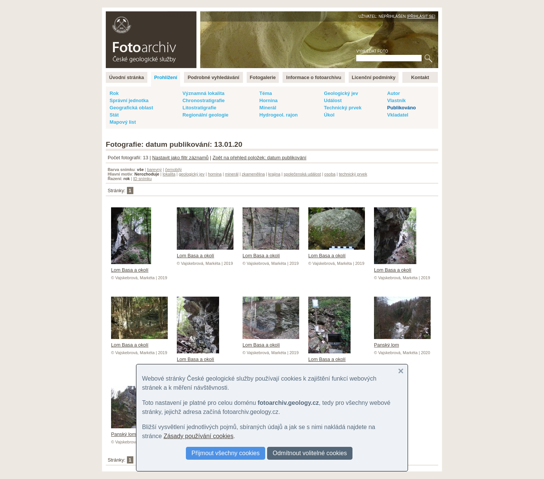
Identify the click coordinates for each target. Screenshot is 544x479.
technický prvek (353, 174)
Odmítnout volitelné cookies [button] (310, 453)
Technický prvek (342, 107)
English (187, 15)
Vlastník (396, 100)
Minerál (267, 107)
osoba (329, 174)
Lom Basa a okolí (131, 267)
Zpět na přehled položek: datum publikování (259, 157)
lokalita (168, 174)
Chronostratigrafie (203, 100)
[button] (401, 371)
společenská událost (302, 174)
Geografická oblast (131, 107)
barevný (154, 169)
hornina (214, 174)
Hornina (268, 100)
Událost (333, 100)
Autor (393, 93)
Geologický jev (341, 93)
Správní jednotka (129, 100)
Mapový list (123, 122)
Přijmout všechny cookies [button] (226, 453)
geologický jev (191, 174)
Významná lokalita (203, 93)
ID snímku (142, 178)
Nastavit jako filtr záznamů (180, 157)
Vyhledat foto (372, 51)
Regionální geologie (205, 115)
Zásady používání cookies (198, 436)
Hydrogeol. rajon (278, 115)
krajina (274, 174)
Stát (114, 115)
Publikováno (401, 107)
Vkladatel (397, 115)
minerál (232, 174)
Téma (265, 93)
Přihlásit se (421, 16)
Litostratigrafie (199, 107)
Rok (114, 93)
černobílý (173, 169)
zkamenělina (253, 174)
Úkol (329, 115)
